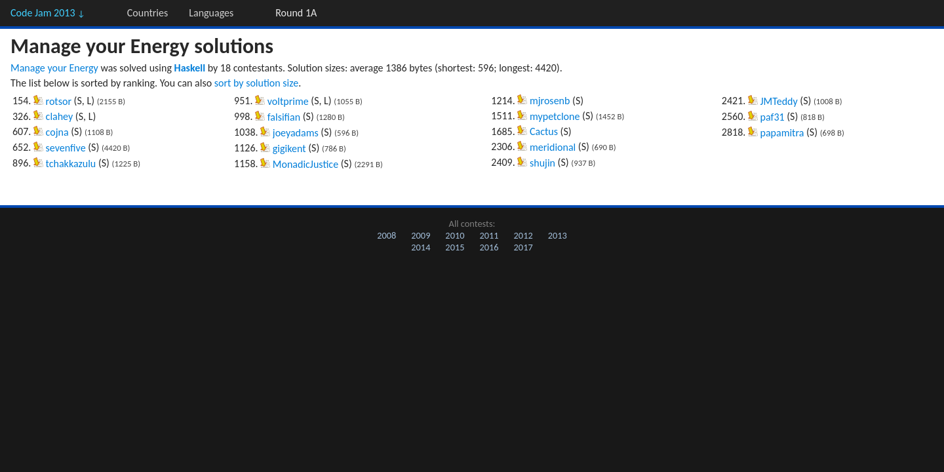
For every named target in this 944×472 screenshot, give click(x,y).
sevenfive (66, 148)
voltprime (288, 101)
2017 (523, 247)
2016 (488, 247)
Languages (211, 13)
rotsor (58, 101)
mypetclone (555, 116)
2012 (523, 235)
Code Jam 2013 (47, 13)
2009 (420, 235)
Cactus (544, 131)
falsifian (283, 117)
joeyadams (296, 133)
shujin (542, 163)
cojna (57, 132)
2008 (386, 235)
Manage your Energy (54, 68)
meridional (553, 147)
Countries (147, 13)
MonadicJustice (305, 164)
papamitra (782, 133)
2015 (454, 247)
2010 (454, 235)
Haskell (190, 68)
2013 (557, 235)
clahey (59, 116)
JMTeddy (779, 101)
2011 (488, 235)
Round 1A (296, 13)
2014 (420, 247)
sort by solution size (256, 83)
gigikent (289, 148)
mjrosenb (550, 100)
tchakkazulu (71, 163)
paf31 (772, 117)
